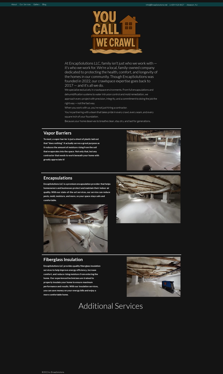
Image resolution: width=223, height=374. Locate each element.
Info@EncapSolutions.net (156, 5)
